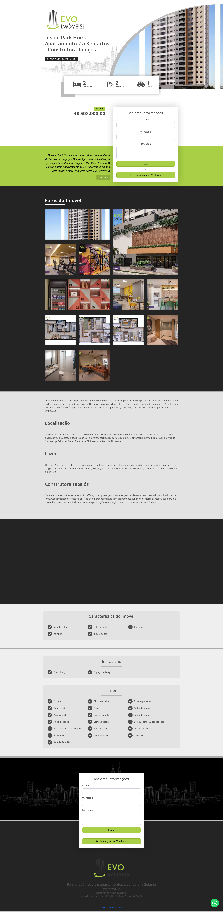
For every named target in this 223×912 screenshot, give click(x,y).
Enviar (145, 163)
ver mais (103, 177)
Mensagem (146, 143)
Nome (145, 119)
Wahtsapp (145, 131)
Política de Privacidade (111, 907)
